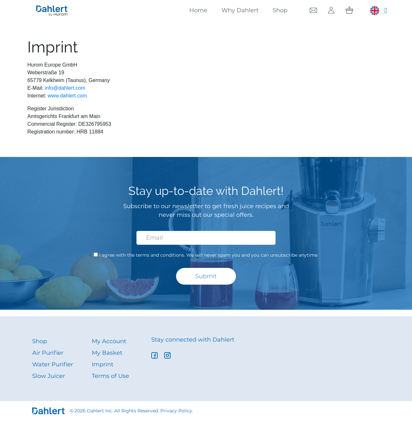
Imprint (102, 364)
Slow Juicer (48, 376)
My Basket (107, 352)
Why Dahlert (239, 10)
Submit (206, 276)
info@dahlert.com (65, 88)
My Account (109, 341)
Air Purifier (47, 352)
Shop (280, 10)
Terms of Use (110, 376)
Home (198, 10)
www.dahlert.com (67, 95)
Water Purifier (52, 364)
